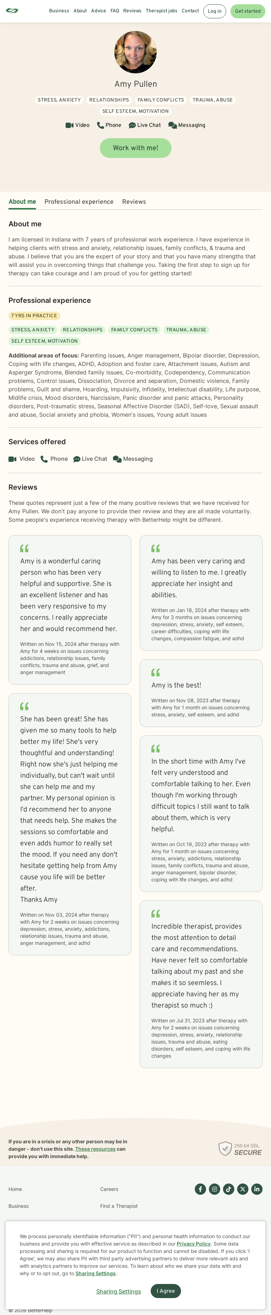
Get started (248, 11)
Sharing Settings (96, 1273)
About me (22, 202)
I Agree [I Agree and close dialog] (166, 1291)
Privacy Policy (194, 1244)
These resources (95, 1149)
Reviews (134, 202)
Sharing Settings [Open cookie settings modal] (118, 1291)
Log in (215, 11)
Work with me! (135, 148)
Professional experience (79, 202)
